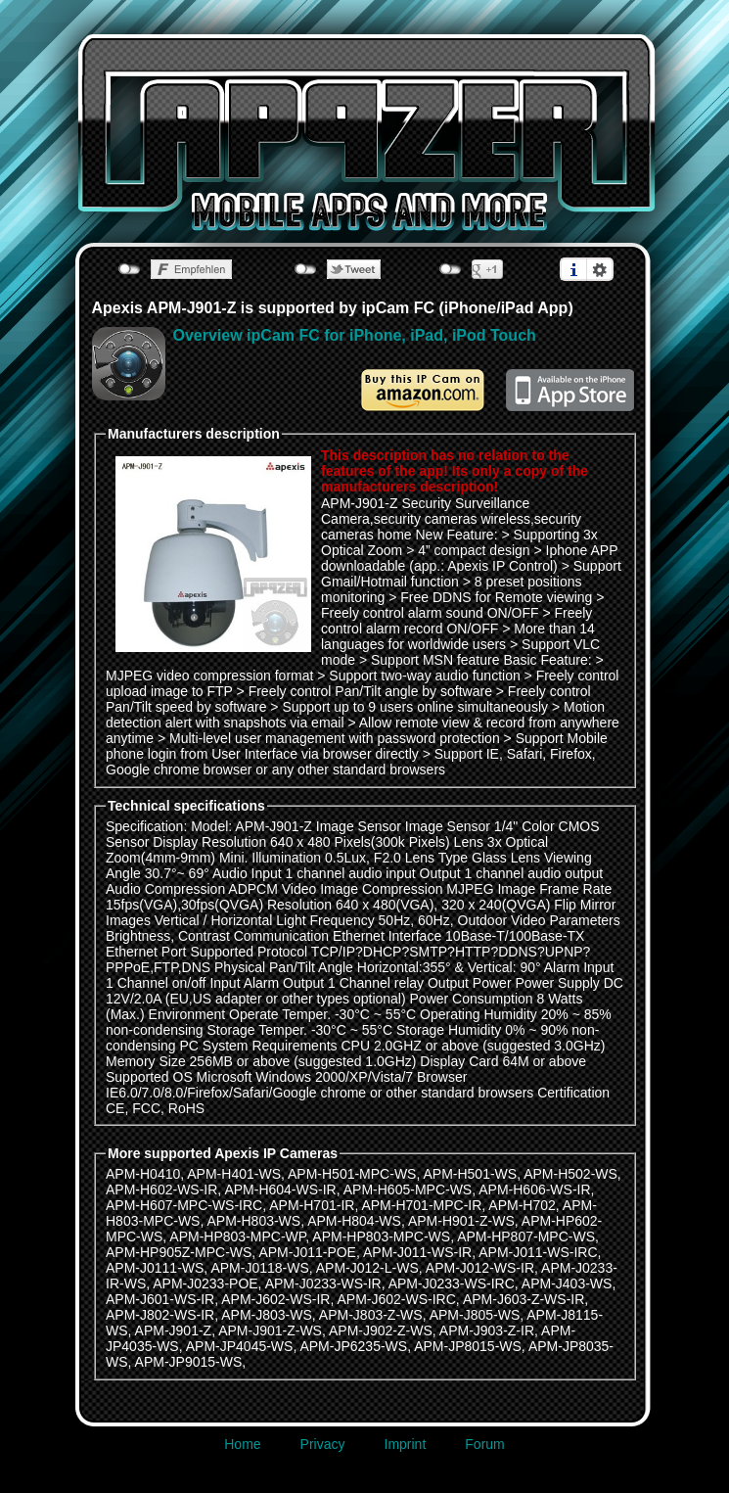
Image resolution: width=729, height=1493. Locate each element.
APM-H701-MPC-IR (421, 1205)
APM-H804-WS (354, 1221)
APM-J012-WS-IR (480, 1268)
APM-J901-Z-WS (270, 1330)
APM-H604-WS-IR (280, 1189)
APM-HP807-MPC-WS (526, 1236)
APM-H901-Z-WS (461, 1221)
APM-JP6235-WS (353, 1346)
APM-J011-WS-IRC (537, 1252)
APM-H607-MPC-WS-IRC (184, 1205)
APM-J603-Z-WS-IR (523, 1299)
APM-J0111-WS (155, 1268)
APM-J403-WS (567, 1283)
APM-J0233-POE (205, 1283)
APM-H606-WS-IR (534, 1189)
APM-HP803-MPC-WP (237, 1236)
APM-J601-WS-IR (160, 1299)
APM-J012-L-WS (367, 1268)
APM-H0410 (143, 1174)
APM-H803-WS (253, 1221)
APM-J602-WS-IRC (397, 1299)
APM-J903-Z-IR (486, 1330)
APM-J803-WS (266, 1315)
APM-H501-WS (470, 1174)
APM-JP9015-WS (189, 1362)
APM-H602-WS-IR (161, 1189)
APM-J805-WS (475, 1315)
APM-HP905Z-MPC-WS (178, 1252)
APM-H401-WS (234, 1174)
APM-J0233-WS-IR (323, 1283)
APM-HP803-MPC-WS (381, 1236)
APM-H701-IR (311, 1205)
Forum (484, 1444)
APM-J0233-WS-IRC (451, 1283)
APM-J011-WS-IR (417, 1252)
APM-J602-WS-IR (275, 1299)
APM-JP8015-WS (468, 1346)
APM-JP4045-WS (240, 1346)
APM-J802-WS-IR (160, 1315)
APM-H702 (521, 1205)
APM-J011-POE (307, 1252)
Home (242, 1444)
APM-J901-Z (173, 1330)
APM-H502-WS (570, 1174)
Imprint (406, 1444)
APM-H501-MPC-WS (352, 1174)
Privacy (322, 1444)
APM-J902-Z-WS (381, 1330)
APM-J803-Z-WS (371, 1315)
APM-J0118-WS (259, 1268)
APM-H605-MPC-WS (407, 1189)
